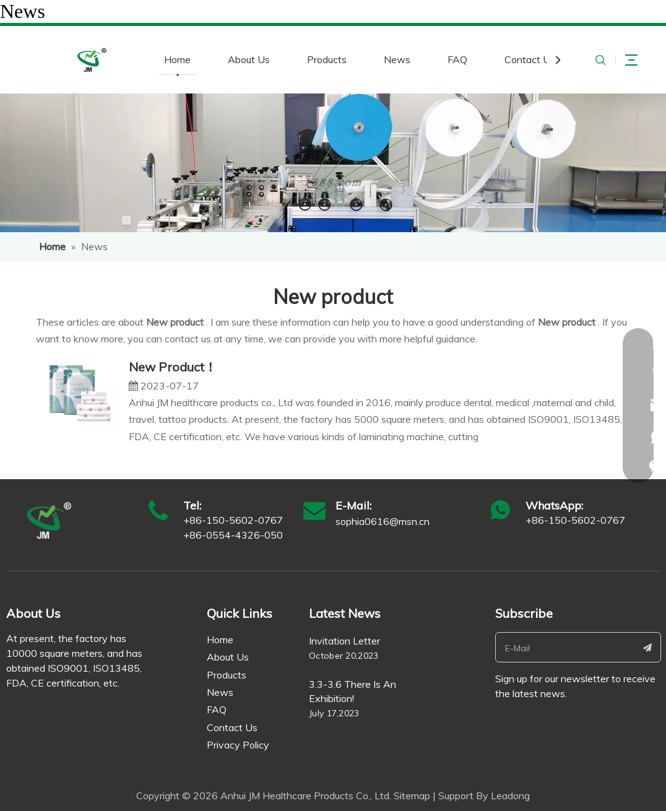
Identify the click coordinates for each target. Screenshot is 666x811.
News (397, 59)
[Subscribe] (647, 647)
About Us (249, 59)
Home (177, 59)
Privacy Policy (238, 745)
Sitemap (412, 795)
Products (327, 59)
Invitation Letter (344, 641)
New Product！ (173, 367)
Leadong (510, 795)
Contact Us (529, 59)
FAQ (457, 59)
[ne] (333, 162)
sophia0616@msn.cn (382, 521)
